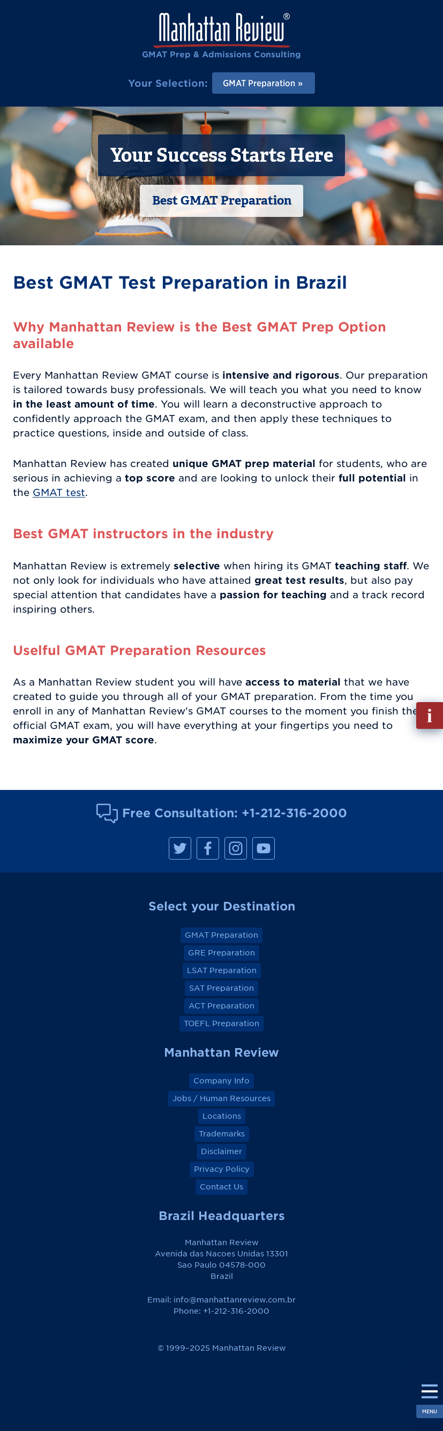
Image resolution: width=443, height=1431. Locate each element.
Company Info (221, 1080)
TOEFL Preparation (221, 1023)
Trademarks (222, 1133)
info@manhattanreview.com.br (235, 1300)
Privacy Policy (222, 1169)
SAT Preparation (221, 988)
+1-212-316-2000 (294, 812)
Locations (221, 1116)
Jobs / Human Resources (221, 1098)
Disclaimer (221, 1151)
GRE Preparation (221, 952)
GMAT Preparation (221, 935)
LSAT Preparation (222, 970)
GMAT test (59, 492)
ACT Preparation (221, 1005)
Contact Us (221, 1187)
